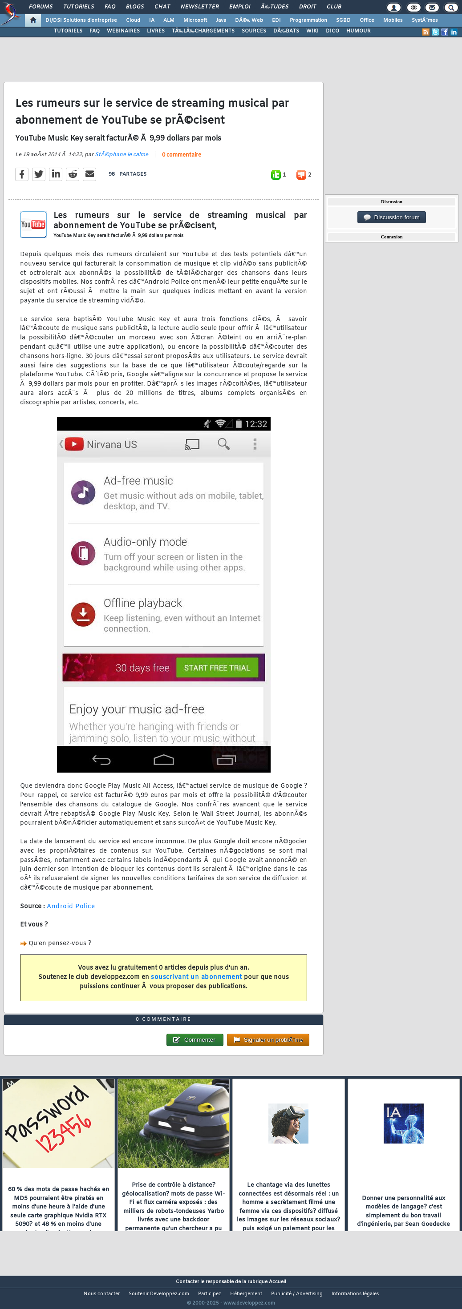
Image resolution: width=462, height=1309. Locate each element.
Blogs (135, 7)
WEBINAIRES (123, 31)
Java (221, 20)
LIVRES (156, 31)
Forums (40, 7)
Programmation (308, 20)
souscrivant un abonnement (196, 983)
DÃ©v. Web (249, 20)
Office (367, 20)
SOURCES (254, 31)
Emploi (239, 7)
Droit (307, 7)
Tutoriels (78, 7)
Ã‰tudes (274, 7)
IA (151, 20)
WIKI (312, 31)
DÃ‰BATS (286, 31)
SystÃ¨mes (425, 20)
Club (334, 7)
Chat (162, 7)
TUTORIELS (68, 31)
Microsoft (195, 20)
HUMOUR (358, 31)
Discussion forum (392, 217)
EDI (276, 20)
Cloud (133, 20)
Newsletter (199, 7)
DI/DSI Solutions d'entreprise (81, 20)
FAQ (110, 7)
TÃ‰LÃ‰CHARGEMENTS (203, 31)
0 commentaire (181, 160)
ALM (168, 20)
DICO (332, 31)
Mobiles (393, 20)
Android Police (71, 912)
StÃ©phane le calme (121, 160)
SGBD (343, 20)
